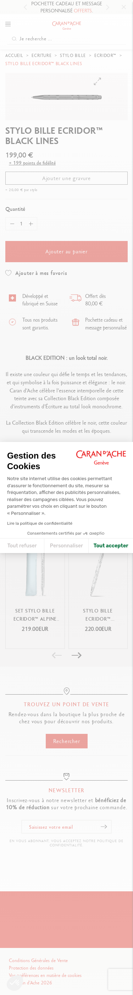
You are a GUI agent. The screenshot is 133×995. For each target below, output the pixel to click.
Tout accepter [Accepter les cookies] (111, 546)
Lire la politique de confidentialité (39, 523)
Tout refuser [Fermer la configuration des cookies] (22, 546)
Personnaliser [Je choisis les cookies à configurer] (66, 546)
